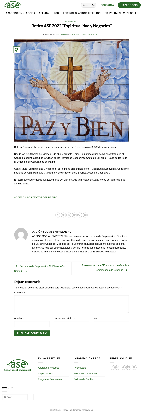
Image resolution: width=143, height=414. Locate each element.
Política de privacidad (85, 373)
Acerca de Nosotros (48, 367)
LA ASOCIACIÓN (14, 13)
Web (96, 318)
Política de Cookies (84, 379)
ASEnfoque (131, 13)
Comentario (20, 292)
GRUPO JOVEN (113, 13)
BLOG (57, 13)
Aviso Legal (80, 367)
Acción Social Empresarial (86, 35)
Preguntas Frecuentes (50, 379)
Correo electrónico (64, 318)
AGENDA (45, 13)
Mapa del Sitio (45, 373)
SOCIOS (31, 13)
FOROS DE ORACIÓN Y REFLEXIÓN (83, 13)
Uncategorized (71, 21)
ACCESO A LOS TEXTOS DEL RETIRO (35, 197)
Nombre (19, 318)
